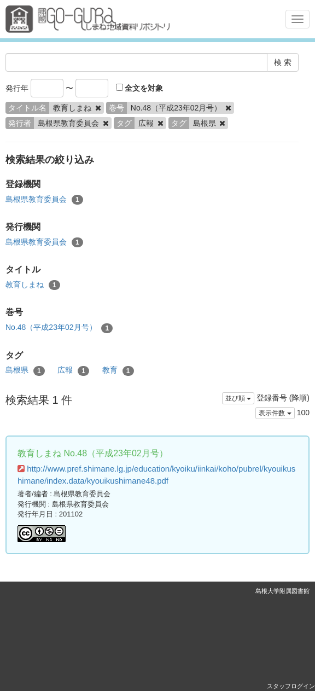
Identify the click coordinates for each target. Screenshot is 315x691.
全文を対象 (140, 88)
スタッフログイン (291, 686)
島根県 (25, 370)
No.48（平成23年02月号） (59, 328)
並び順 (238, 398)
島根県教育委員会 (44, 200)
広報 (73, 370)
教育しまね (32, 285)
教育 (118, 370)
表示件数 (275, 413)
